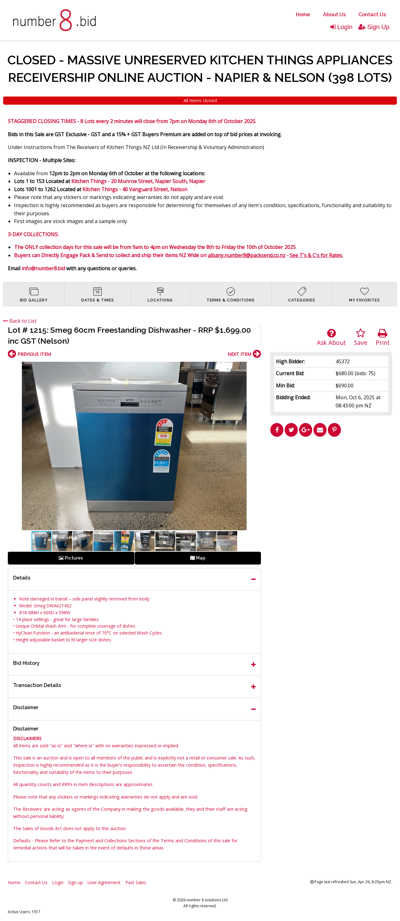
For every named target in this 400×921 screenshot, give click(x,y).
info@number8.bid (43, 268)
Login (341, 26)
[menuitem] (303, 15)
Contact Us (372, 14)
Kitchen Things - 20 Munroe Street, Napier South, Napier (138, 181)
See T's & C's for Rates (316, 255)
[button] (255, 367)
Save (361, 337)
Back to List (20, 320)
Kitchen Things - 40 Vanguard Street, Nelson (134, 189)
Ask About (331, 337)
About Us (334, 14)
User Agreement (104, 882)
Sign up (75, 882)
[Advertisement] (331, 483)
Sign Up (373, 26)
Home (303, 14)
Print (383, 337)
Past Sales (135, 882)
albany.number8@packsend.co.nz (246, 255)
